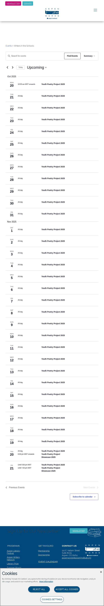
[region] (52, 587)
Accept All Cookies (67, 589)
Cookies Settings (52, 599)
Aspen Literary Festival (13, 552)
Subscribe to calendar (82, 497)
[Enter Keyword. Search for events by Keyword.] (35, 56)
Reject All (39, 589)
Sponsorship (44, 555)
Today (20, 67)
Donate (28, 3)
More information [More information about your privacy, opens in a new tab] (46, 582)
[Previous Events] (7, 67)
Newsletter (13, 3)
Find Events (72, 56)
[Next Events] (12, 67)
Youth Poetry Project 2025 (53, 84)
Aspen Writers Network (13, 558)
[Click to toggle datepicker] (37, 67)
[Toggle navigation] (95, 10)
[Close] (101, 572)
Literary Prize (13, 563)
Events (9, 46)
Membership (44, 551)
